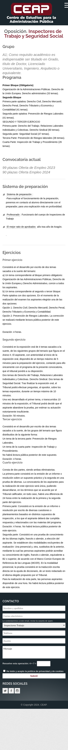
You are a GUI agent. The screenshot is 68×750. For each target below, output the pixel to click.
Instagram (17, 690)
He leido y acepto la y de (33, 671)
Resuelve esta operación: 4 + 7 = (20, 663)
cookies (59, 671)
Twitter (5, 690)
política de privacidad (39, 671)
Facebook (11, 690)
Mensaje (34, 652)
